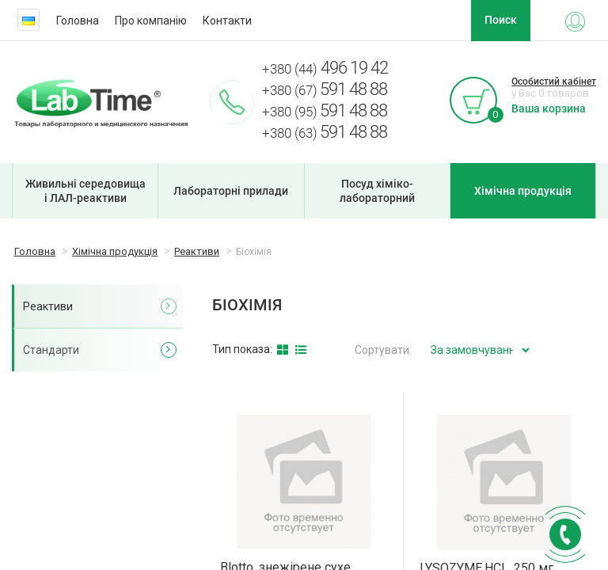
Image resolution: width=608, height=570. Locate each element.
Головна (77, 20)
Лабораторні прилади (230, 190)
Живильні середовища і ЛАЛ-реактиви (85, 190)
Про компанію (151, 20)
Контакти (227, 20)
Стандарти (51, 350)
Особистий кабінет (553, 81)
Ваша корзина (548, 108)
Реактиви (48, 306)
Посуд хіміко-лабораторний (377, 190)
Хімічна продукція (523, 190)
